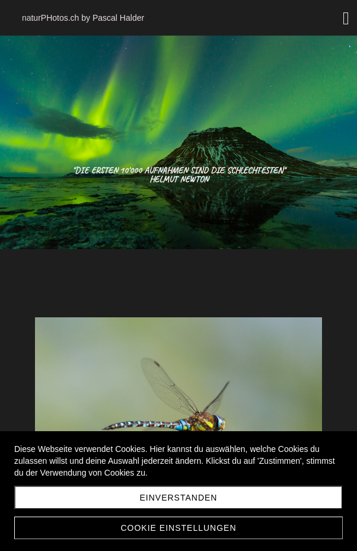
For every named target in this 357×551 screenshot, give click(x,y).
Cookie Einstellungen (178, 528)
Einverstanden (179, 497)
